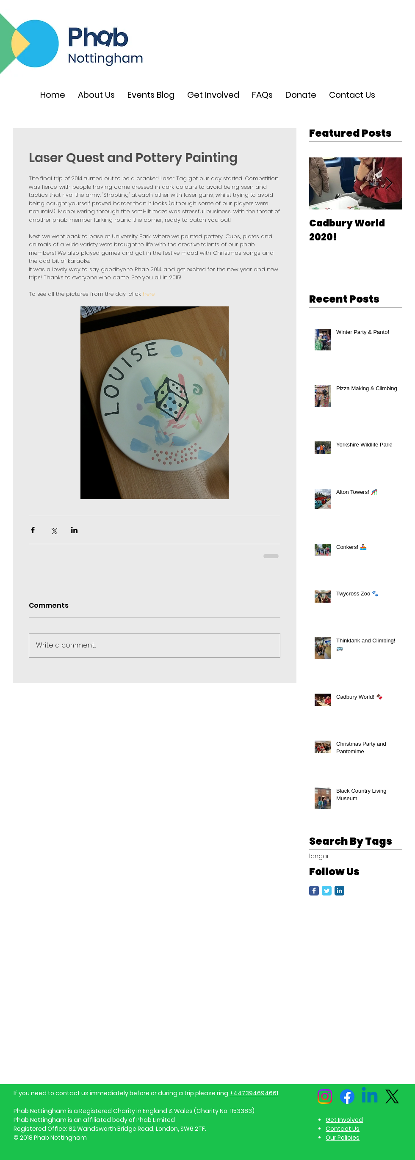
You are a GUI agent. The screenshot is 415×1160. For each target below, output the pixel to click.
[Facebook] (347, 1096)
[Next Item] (389, 183)
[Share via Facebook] (33, 530)
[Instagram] (325, 1096)
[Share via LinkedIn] (74, 530)
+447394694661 (254, 1093)
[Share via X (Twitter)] (54, 530)
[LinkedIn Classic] (339, 890)
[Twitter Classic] (327, 890)
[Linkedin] (369, 1096)
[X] (392, 1096)
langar (319, 856)
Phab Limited (155, 1120)
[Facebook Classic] (314, 890)
